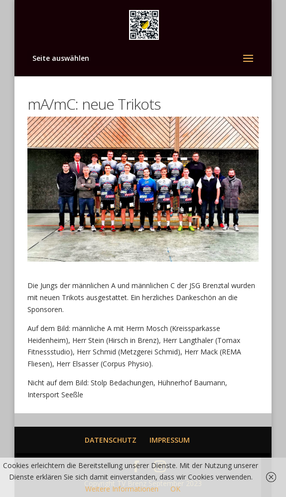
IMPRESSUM (169, 440)
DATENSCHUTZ (111, 440)
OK (175, 489)
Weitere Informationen (121, 489)
